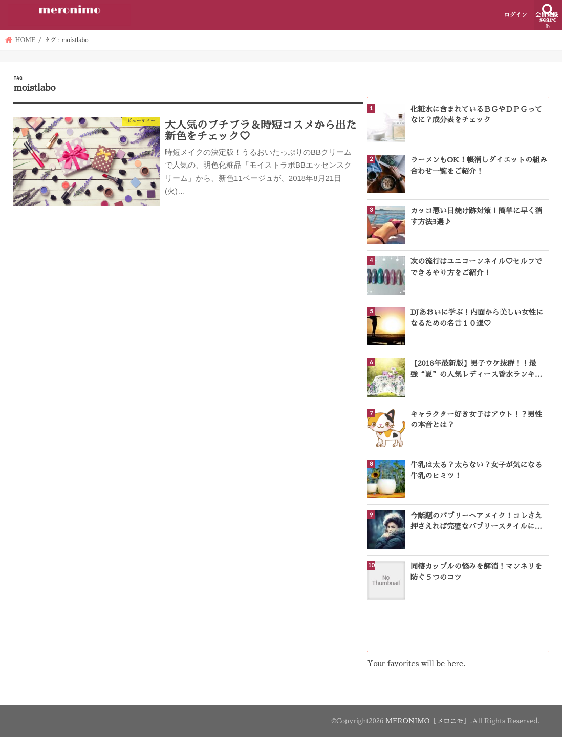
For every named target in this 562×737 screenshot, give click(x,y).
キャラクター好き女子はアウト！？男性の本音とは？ (476, 419)
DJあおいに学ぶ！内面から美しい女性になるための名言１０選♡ (477, 317)
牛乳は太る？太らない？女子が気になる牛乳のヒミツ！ (476, 470)
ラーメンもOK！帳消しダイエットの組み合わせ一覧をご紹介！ (478, 165)
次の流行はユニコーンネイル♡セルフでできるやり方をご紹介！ (476, 267)
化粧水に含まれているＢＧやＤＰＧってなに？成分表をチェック (476, 115)
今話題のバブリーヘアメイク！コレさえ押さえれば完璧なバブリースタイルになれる (476, 522)
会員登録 (546, 15)
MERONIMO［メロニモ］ (427, 721)
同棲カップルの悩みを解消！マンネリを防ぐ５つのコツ (476, 572)
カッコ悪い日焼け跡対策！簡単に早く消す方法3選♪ (476, 216)
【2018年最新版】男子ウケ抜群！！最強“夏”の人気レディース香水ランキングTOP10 (476, 370)
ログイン (515, 15)
